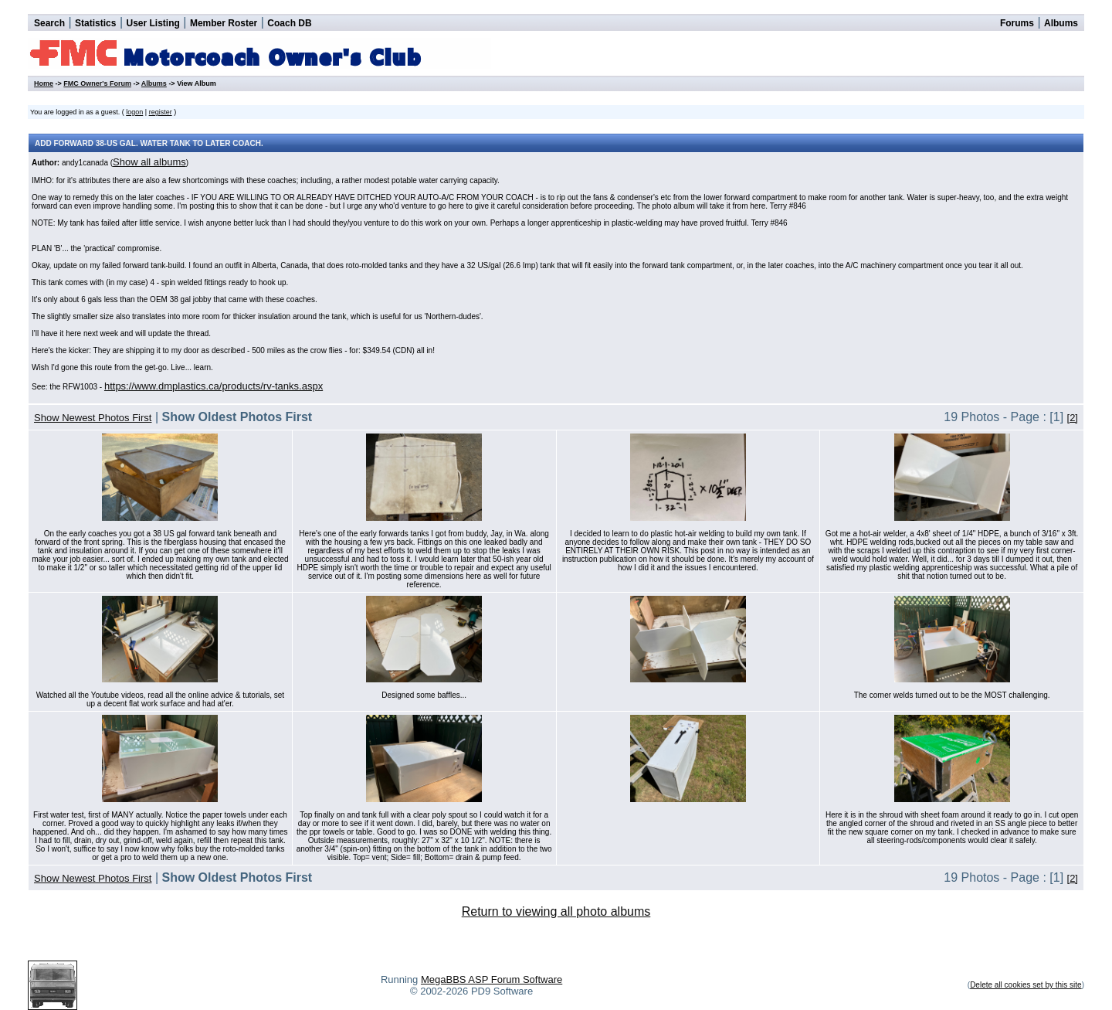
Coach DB (289, 23)
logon (134, 112)
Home (43, 83)
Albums (1061, 23)
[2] (1072, 417)
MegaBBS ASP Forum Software (491, 979)
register (160, 112)
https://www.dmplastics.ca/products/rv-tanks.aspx (213, 386)
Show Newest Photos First (92, 417)
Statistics (95, 23)
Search (49, 23)
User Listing (152, 23)
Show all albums (149, 162)
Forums (1017, 23)
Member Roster (223, 23)
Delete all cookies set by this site (1026, 985)
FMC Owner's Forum (97, 83)
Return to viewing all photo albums (556, 911)
